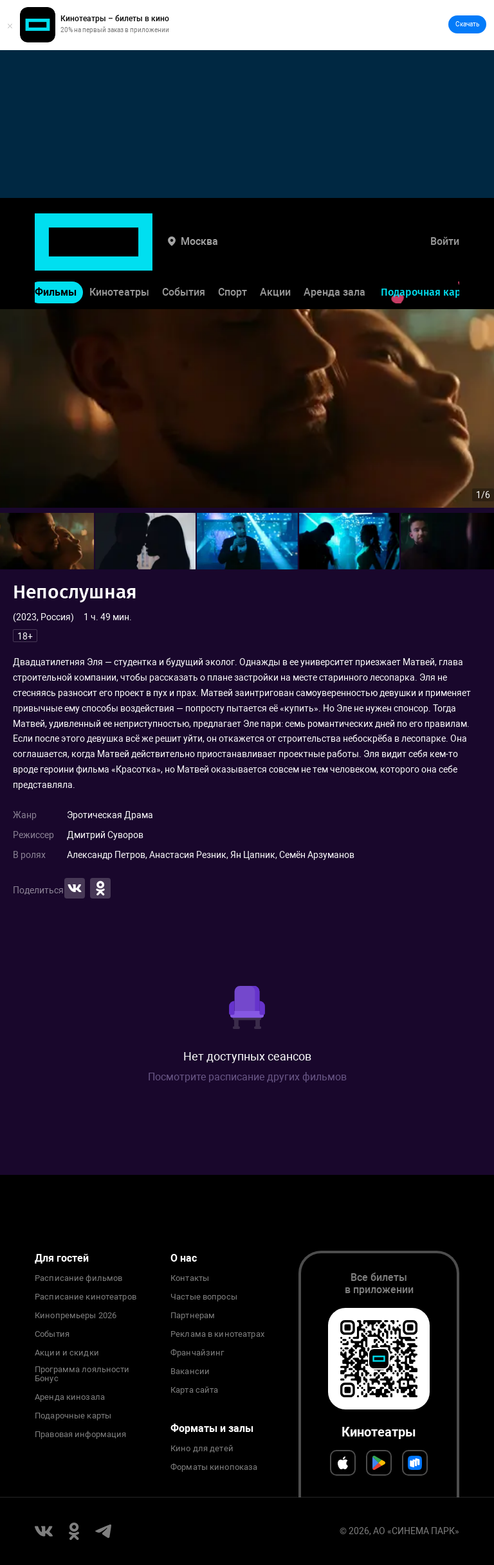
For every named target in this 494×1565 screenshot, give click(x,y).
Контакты (189, 1278)
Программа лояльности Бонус (82, 1374)
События (183, 255)
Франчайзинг (197, 1352)
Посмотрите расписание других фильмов (247, 1077)
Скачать (467, 24)
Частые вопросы (203, 1296)
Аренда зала (334, 255)
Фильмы (56, 255)
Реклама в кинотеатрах (217, 1334)
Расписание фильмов (78, 1278)
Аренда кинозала (70, 1397)
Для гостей (62, 1258)
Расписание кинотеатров (85, 1296)
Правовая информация (80, 1434)
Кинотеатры (119, 255)
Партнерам (192, 1315)
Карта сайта (194, 1390)
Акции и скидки (67, 1352)
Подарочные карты (73, 1415)
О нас (183, 1258)
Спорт (232, 255)
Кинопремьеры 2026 (75, 1315)
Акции (275, 255)
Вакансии (190, 1371)
